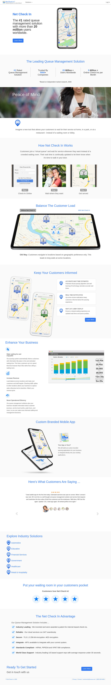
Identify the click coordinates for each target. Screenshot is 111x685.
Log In (108, 2)
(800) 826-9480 (100, 679)
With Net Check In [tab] (84, 210)
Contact (80, 679)
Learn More (18, 40)
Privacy (75, 679)
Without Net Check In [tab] (28, 210)
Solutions (28, 2)
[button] (15, 512)
